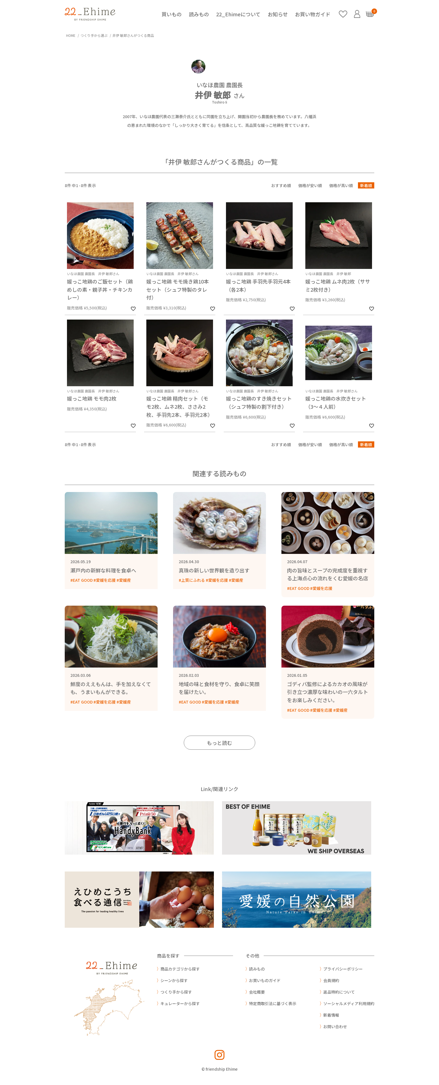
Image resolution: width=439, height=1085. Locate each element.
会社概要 (257, 992)
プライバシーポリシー (343, 969)
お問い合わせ (335, 1026)
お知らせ (278, 14)
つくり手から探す (176, 992)
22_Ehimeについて (238, 14)
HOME (70, 35)
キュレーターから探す (180, 1003)
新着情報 (331, 1015)
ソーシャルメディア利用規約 (348, 1003)
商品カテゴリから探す (180, 969)
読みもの (199, 14)
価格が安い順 (310, 185)
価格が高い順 (341, 185)
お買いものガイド (265, 980)
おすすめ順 (281, 185)
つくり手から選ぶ (93, 35)
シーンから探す (174, 980)
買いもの (172, 14)
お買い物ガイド (312, 14)
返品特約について (339, 992)
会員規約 (331, 980)
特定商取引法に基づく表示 (272, 1003)
